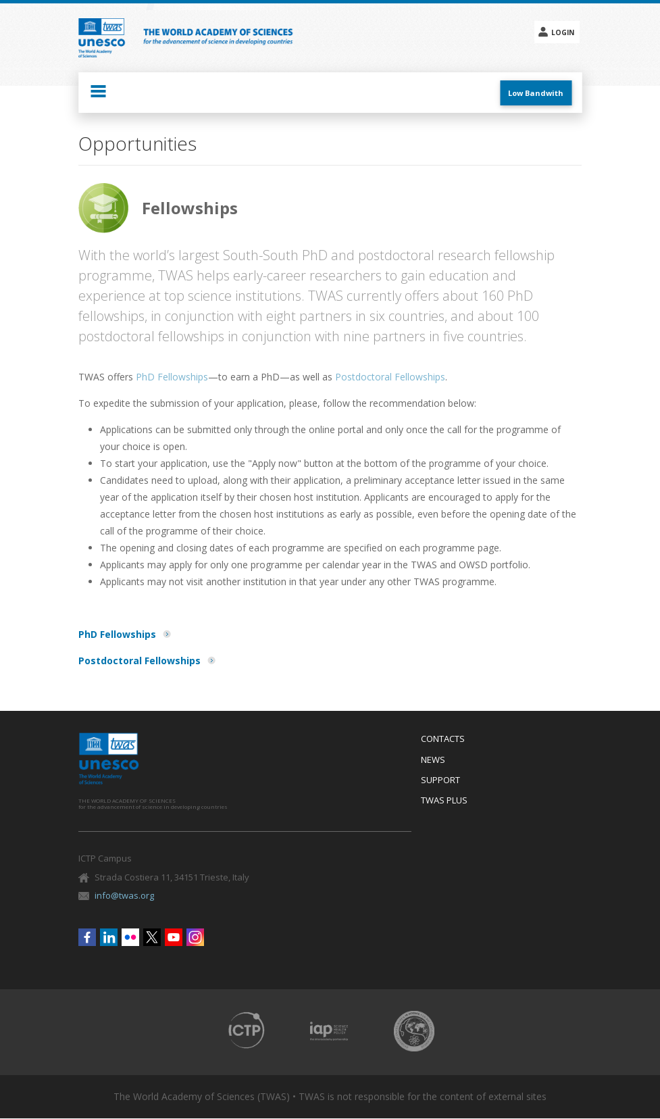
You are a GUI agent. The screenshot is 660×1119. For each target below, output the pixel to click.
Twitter (152, 937)
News (433, 760)
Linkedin (109, 937)
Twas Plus (444, 800)
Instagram (195, 937)
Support (440, 780)
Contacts (443, 739)
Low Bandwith (535, 93)
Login (562, 32)
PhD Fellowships (172, 376)
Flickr (130, 937)
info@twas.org (124, 895)
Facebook (87, 937)
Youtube (173, 937)
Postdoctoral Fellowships (390, 376)
